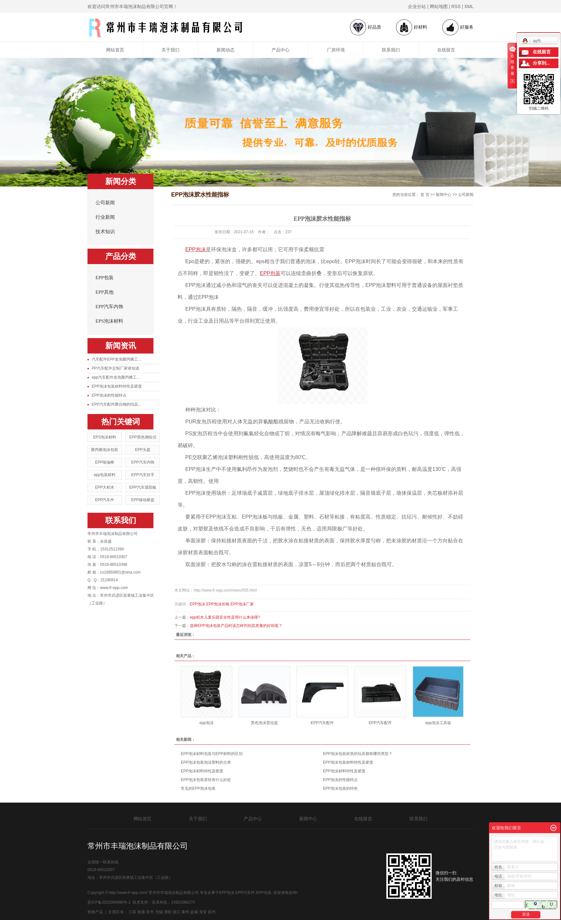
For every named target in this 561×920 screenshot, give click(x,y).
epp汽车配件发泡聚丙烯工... (116, 377)
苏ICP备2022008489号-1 (108, 902)
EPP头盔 (143, 449)
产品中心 (280, 49)
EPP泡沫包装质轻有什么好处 (206, 779)
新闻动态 (225, 49)
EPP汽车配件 (322, 723)
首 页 (424, 194)
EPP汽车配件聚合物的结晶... (116, 404)
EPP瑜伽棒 (104, 462)
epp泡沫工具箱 (438, 723)
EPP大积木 (104, 487)
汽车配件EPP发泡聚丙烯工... (116, 359)
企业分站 (417, 6)
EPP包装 (105, 277)
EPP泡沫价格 (217, 604)
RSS (456, 6)
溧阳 (167, 912)
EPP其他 (105, 292)
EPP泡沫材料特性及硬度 (202, 771)
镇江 (176, 912)
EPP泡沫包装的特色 (340, 788)
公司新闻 (105, 202)
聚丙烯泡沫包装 (104, 449)
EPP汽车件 (104, 500)
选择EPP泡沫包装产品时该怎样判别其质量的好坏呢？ (236, 625)
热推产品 (95, 912)
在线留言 (446, 49)
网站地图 (439, 6)
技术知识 (105, 231)
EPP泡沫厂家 (242, 604)
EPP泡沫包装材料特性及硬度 (117, 386)
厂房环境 (336, 49)
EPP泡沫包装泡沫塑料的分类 (206, 762)
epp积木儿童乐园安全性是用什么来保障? (225, 617)
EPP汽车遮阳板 (142, 487)
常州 (150, 912)
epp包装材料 (104, 475)
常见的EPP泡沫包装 (198, 788)
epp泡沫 (206, 723)
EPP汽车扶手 (142, 475)
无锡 (159, 912)
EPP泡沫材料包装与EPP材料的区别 (212, 753)
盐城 (194, 912)
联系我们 (391, 49)
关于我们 (170, 49)
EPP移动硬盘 (142, 500)
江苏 (132, 912)
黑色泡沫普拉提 (264, 723)
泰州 (185, 912)
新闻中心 (443, 194)
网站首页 (115, 49)
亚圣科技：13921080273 (173, 902)
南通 (141, 912)
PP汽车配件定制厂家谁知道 (115, 368)
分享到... (541, 63)
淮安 (203, 912)
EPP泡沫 (197, 604)
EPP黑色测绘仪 (142, 437)
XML (469, 6)
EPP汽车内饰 (109, 306)
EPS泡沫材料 (109, 321)
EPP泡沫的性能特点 (109, 395)
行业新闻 (105, 217)
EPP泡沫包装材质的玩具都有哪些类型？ (357, 753)
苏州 (212, 912)
